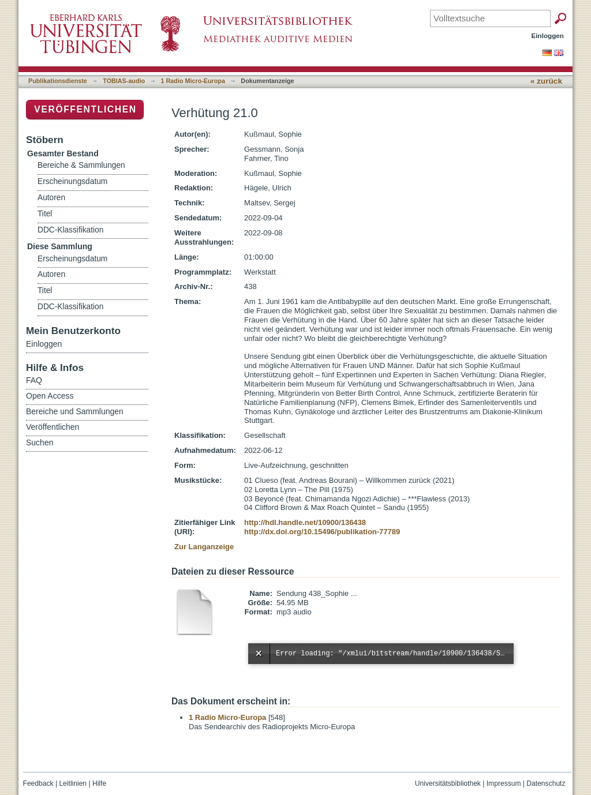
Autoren (51, 197)
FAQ (34, 380)
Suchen (39, 442)
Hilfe (99, 783)
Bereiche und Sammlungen (75, 411)
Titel (45, 213)
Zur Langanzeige (204, 546)
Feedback (38, 783)
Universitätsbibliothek (448, 783)
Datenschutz (545, 783)
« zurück (546, 81)
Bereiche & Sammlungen (81, 165)
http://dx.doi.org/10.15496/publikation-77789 (322, 531)
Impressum (504, 783)
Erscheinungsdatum (72, 181)
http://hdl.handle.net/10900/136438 (305, 522)
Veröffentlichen (85, 109)
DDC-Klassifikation (70, 230)
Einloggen (548, 35)
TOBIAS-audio (124, 80)
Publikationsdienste (57, 80)
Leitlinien (73, 783)
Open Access (50, 395)
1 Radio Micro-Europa (193, 80)
